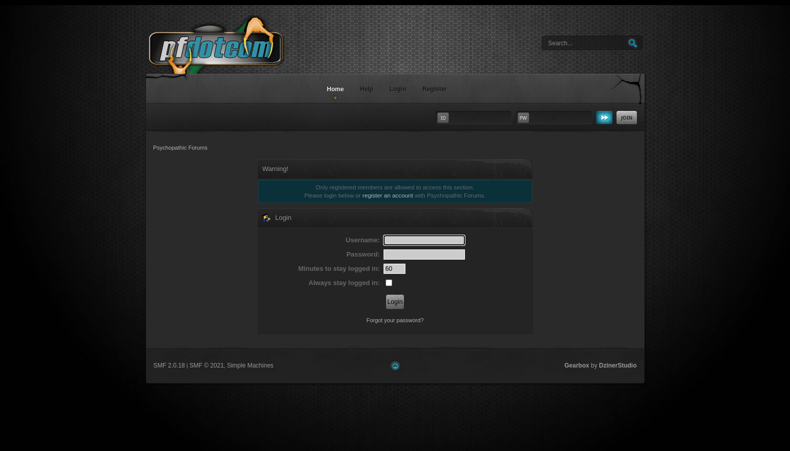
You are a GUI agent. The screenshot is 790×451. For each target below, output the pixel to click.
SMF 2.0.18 (169, 365)
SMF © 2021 (207, 365)
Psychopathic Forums (232, 59)
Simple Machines (250, 365)
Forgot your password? (395, 320)
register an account (388, 195)
